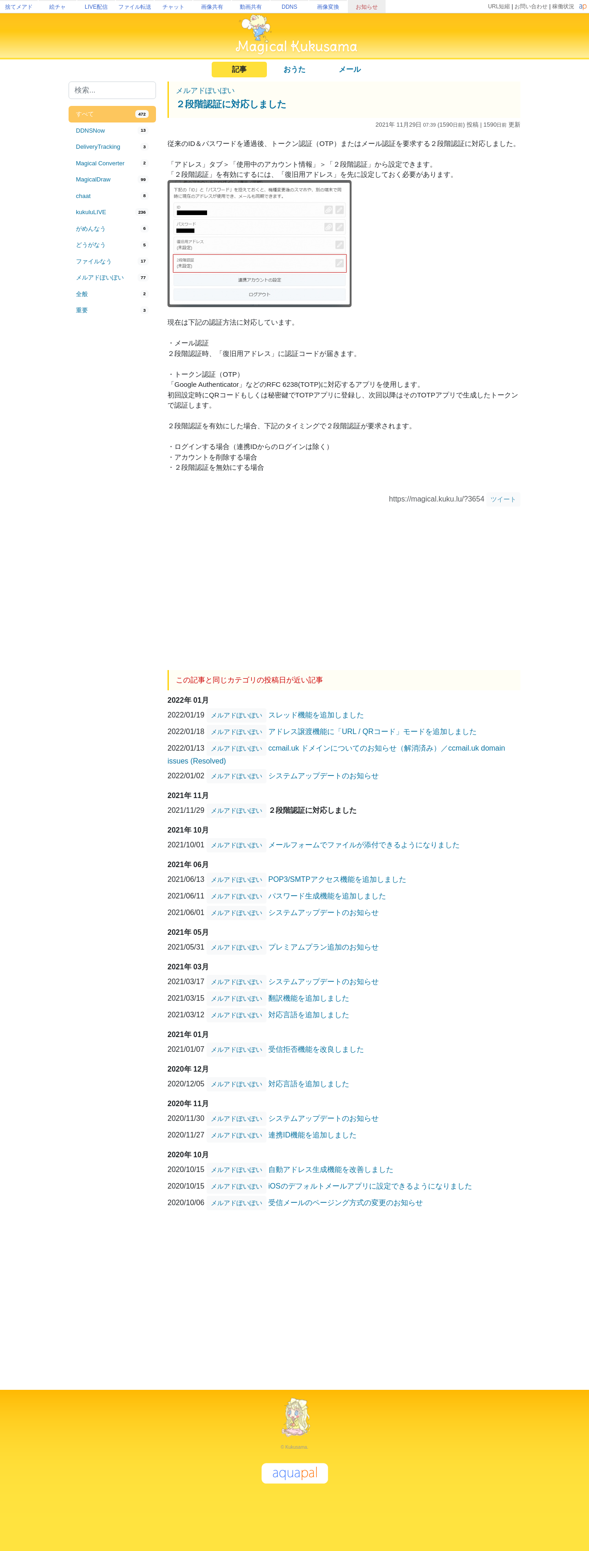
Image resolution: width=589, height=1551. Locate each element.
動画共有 (251, 7)
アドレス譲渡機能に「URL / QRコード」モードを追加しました (372, 731)
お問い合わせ (531, 6)
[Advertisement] (112, 470)
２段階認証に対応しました (231, 104)
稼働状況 (563, 6)
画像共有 (212, 7)
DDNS (289, 7)
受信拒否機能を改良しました (316, 1049)
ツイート (503, 499)
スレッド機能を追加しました (316, 715)
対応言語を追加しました (308, 1015)
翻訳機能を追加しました (308, 998)
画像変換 (328, 7)
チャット (173, 7)
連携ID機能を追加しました (312, 1135)
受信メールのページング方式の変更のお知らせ (345, 1203)
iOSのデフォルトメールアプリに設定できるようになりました (370, 1186)
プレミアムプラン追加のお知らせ (323, 947)
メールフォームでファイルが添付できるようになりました (364, 845)
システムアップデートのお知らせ (323, 776)
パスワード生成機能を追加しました (327, 896)
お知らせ (367, 7)
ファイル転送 (134, 7)
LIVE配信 (96, 7)
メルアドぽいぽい (205, 90)
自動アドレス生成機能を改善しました (330, 1169)
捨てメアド (19, 7)
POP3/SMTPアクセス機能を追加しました (337, 879)
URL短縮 (499, 6)
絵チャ (57, 7)
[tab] (112, 114)
